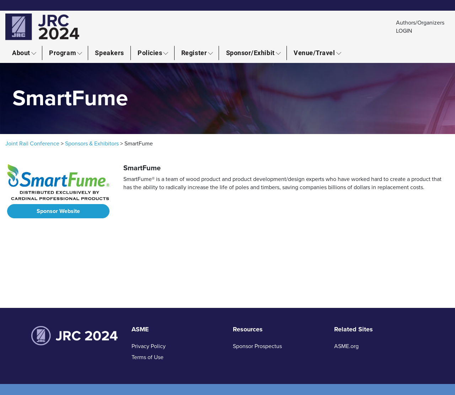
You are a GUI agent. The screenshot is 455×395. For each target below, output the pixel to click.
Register (194, 52)
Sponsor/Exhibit (250, 52)
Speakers (109, 52)
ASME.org (346, 346)
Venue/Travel (314, 52)
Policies (150, 52)
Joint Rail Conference (32, 143)
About (21, 52)
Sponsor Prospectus (257, 346)
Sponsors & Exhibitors (92, 143)
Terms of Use (148, 357)
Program (62, 52)
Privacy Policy (149, 346)
